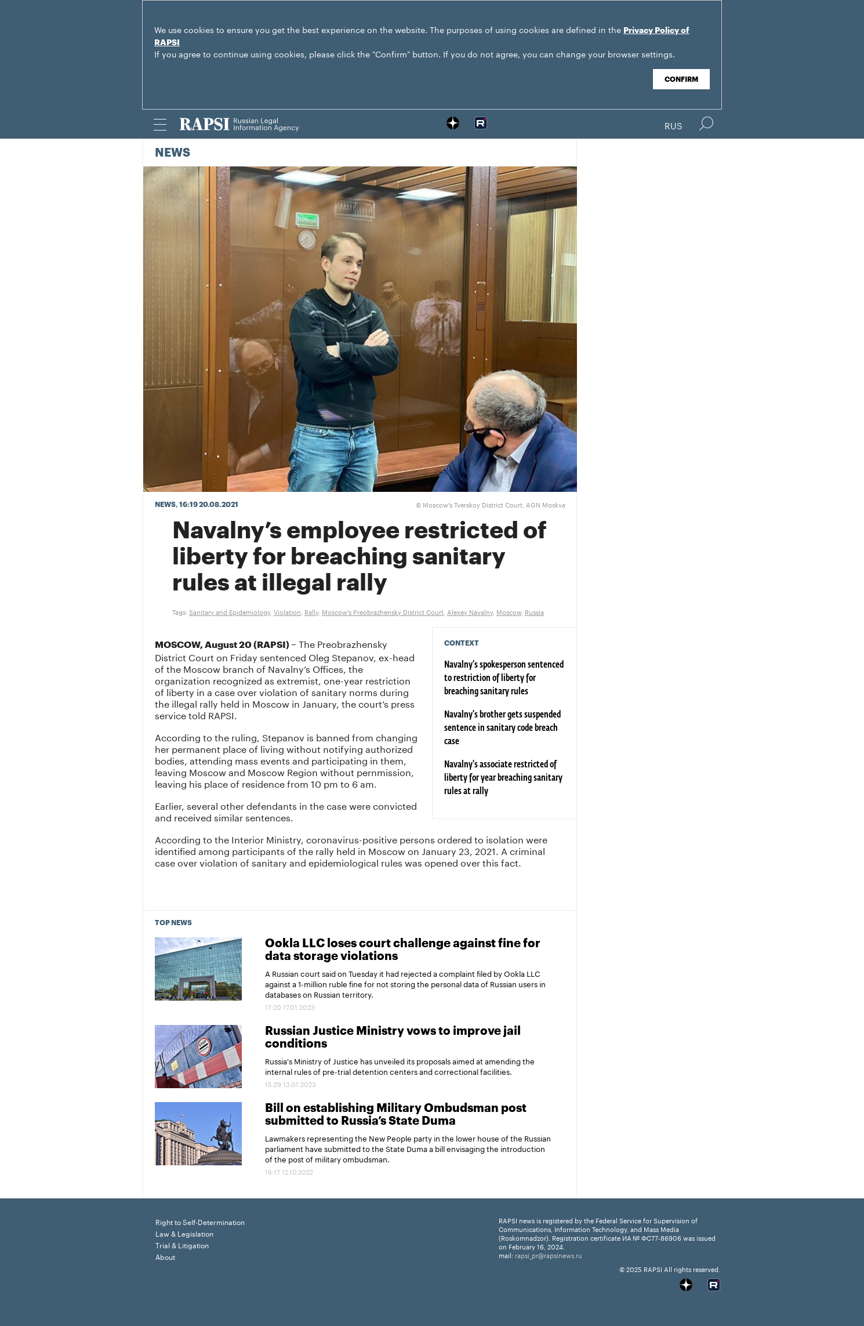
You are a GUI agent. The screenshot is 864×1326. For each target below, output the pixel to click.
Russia (534, 611)
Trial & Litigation (182, 1244)
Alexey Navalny (470, 611)
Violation (287, 611)
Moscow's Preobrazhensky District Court (383, 611)
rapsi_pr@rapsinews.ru (548, 1254)
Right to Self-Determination (200, 1221)
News (172, 153)
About (165, 1256)
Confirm (681, 79)
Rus (674, 124)
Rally (311, 611)
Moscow (508, 611)
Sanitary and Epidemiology (229, 611)
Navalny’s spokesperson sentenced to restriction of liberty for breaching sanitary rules (504, 679)
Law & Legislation (184, 1232)
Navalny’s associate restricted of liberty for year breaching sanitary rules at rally (503, 778)
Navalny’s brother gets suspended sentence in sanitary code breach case (502, 729)
